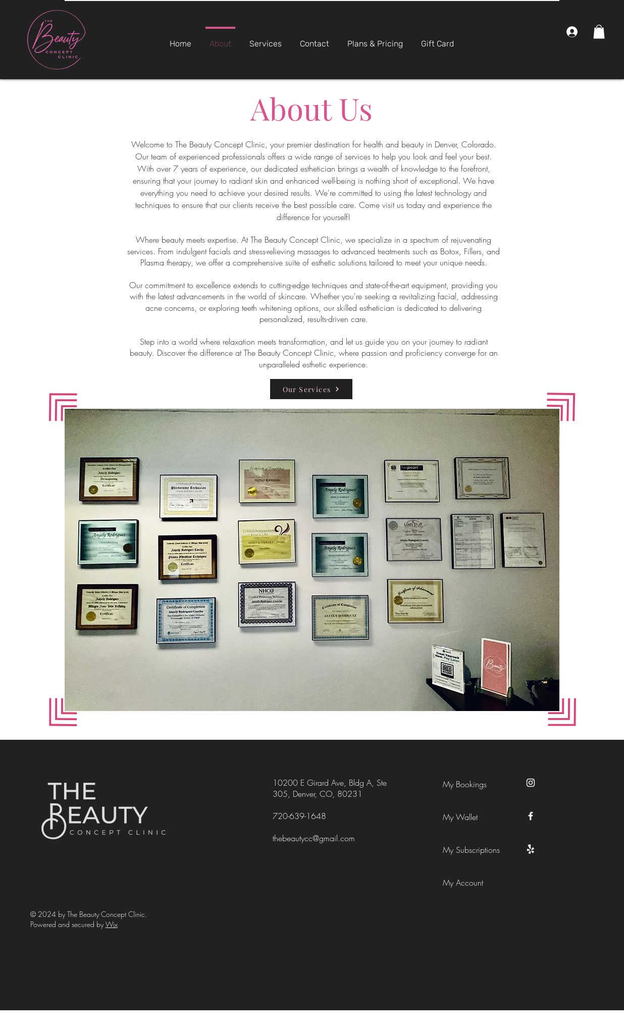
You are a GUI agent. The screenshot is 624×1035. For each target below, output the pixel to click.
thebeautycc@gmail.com (314, 838)
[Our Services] (311, 389)
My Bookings (465, 784)
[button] (599, 31)
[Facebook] (530, 816)
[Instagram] (530, 782)
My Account (463, 882)
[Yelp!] (530, 849)
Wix (112, 924)
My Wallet (460, 817)
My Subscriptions (465, 849)
